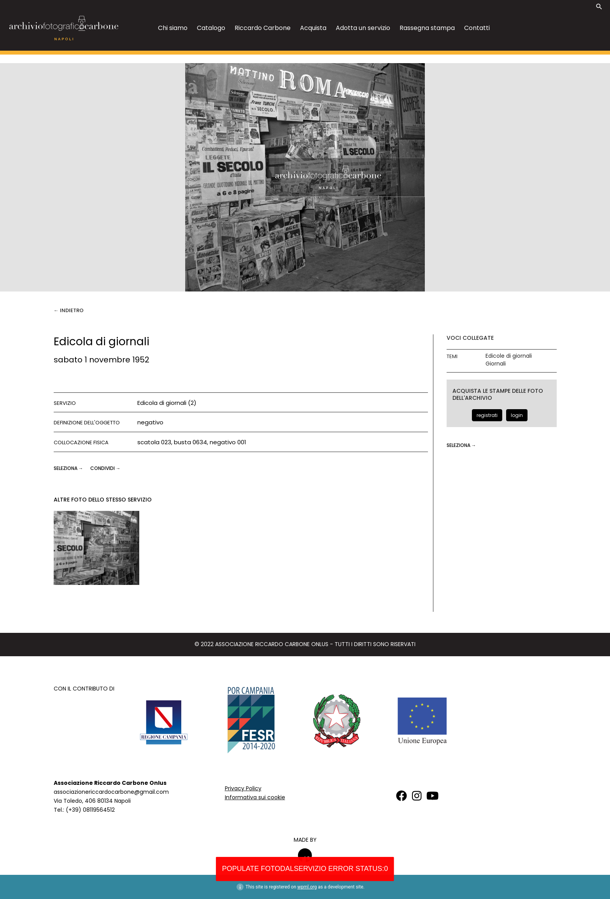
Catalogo (211, 27)
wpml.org (307, 887)
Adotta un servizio (363, 27)
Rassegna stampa (427, 27)
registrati (487, 415)
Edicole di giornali (509, 356)
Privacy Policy (243, 788)
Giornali (496, 364)
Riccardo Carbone (263, 27)
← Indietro (69, 310)
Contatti (477, 27)
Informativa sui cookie (255, 797)
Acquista (313, 27)
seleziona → (69, 468)
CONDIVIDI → (105, 468)
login (517, 415)
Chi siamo (173, 27)
